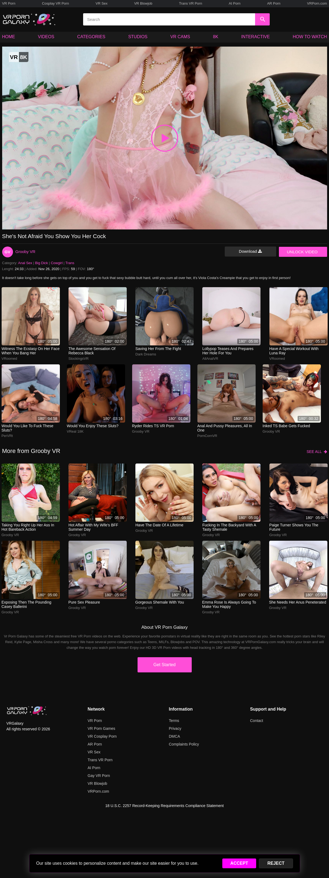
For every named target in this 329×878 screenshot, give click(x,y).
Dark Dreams (145, 354)
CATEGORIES (91, 36)
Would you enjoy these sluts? (93, 426)
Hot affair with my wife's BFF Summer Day (93, 527)
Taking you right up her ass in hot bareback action (28, 527)
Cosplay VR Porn (55, 3)
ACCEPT (239, 863)
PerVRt (7, 436)
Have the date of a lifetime (159, 525)
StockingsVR (79, 359)
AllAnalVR (210, 359)
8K (216, 36)
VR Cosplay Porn (102, 736)
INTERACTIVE (255, 36)
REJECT (275, 863)
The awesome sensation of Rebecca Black (92, 350)
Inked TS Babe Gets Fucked (286, 426)
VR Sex (102, 3)
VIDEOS (46, 36)
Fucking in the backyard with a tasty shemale (229, 527)
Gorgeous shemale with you (159, 602)
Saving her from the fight (158, 348)
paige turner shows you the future (293, 527)
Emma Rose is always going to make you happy (229, 604)
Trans (69, 263)
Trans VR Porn (190, 3)
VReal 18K (75, 431)
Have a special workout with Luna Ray (294, 350)
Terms (174, 720)
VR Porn (8, 3)
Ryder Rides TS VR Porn (153, 426)
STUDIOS (137, 36)
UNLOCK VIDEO (302, 252)
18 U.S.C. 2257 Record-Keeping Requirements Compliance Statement (164, 806)
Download (250, 251)
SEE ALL (317, 451)
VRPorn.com (317, 3)
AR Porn (273, 3)
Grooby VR (25, 251)
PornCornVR (207, 436)
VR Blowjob (143, 3)
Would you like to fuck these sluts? (27, 428)
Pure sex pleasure (84, 602)
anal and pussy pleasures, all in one (224, 428)
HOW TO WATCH (310, 36)
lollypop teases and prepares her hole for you (227, 350)
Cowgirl (57, 263)
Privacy (175, 728)
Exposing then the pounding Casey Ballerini (26, 604)
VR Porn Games (101, 728)
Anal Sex (25, 263)
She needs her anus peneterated (297, 602)
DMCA (174, 736)
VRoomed (9, 359)
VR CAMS (180, 36)
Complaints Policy (184, 744)
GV (8, 252)
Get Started (165, 664)
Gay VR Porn (99, 775)
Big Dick (41, 263)
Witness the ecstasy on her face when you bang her (31, 350)
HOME (8, 36)
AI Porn (234, 3)
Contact (256, 720)
